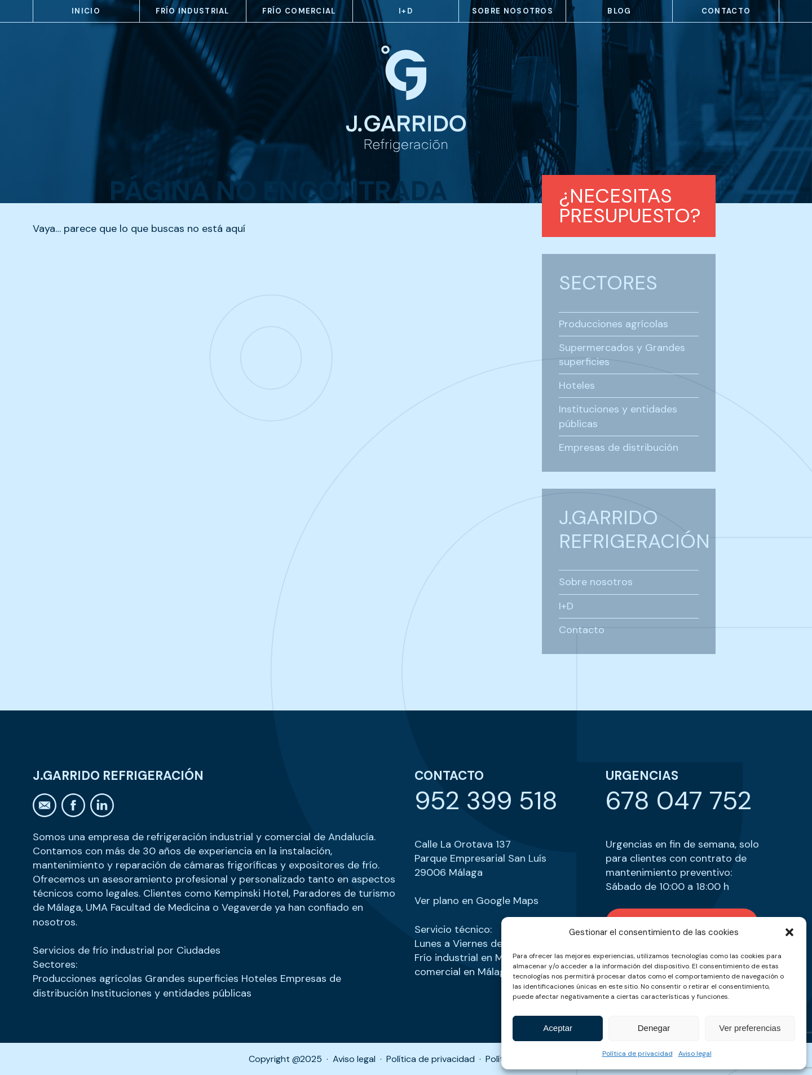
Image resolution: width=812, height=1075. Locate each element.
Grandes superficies (192, 978)
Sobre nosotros (512, 11)
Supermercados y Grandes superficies (622, 354)
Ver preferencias (749, 1028)
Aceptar (557, 1028)
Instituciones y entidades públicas (618, 416)
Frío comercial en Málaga (481, 965)
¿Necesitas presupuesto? (630, 206)
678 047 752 (679, 800)
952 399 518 (486, 800)
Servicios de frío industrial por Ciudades (126, 950)
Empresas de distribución (618, 447)
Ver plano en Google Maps (476, 900)
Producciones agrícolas (613, 324)
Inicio (86, 11)
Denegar (654, 1028)
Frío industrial (193, 11)
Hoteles (577, 385)
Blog (619, 11)
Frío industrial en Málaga (471, 957)
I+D (406, 11)
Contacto (726, 11)
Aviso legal (695, 1053)
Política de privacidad (637, 1053)
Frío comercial (299, 11)
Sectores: (55, 964)
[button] (789, 932)
